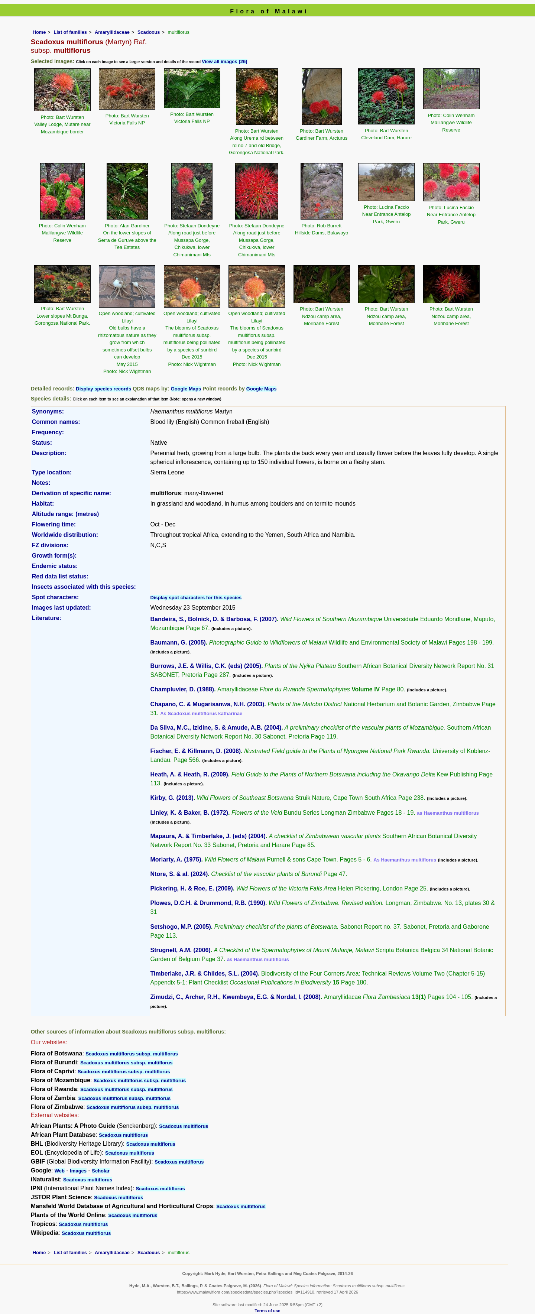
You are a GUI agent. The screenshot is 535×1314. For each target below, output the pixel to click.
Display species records (103, 389)
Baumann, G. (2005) (178, 642)
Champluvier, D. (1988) (182, 689)
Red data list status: (60, 576)
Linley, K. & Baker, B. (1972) (189, 813)
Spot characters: (55, 597)
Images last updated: (61, 607)
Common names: (56, 422)
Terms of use (268, 1310)
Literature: (46, 618)
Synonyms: (48, 411)
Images (78, 1171)
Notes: (41, 483)
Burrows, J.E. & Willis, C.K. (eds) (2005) (206, 666)
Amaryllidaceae (112, 32)
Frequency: (48, 432)
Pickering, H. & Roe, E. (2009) (191, 888)
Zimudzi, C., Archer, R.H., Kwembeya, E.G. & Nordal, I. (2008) (235, 997)
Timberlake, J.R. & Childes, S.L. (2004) (204, 973)
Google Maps (186, 389)
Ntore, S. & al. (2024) (179, 874)
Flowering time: (54, 524)
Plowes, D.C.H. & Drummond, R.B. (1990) (207, 903)
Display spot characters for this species (196, 597)
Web (60, 1171)
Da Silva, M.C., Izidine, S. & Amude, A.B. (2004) (216, 727)
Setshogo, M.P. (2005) (180, 927)
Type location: (52, 472)
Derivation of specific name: (71, 493)
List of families (70, 32)
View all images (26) (224, 61)
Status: (42, 442)
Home (39, 32)
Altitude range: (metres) (65, 514)
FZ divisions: (50, 545)
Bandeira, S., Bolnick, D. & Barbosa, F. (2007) (213, 619)
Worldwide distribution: (65, 535)
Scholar (101, 1171)
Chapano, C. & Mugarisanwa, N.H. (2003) (207, 704)
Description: (49, 453)
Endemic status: (55, 566)
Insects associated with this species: (84, 587)
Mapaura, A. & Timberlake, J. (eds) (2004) (208, 836)
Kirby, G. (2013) (172, 798)
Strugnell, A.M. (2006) (180, 950)
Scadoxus (148, 32)
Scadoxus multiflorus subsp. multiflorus (131, 1054)
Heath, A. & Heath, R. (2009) (189, 774)
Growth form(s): (54, 555)
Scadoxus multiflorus (183, 1126)
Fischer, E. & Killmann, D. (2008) (195, 751)
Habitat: (43, 503)
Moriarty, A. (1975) (175, 859)
